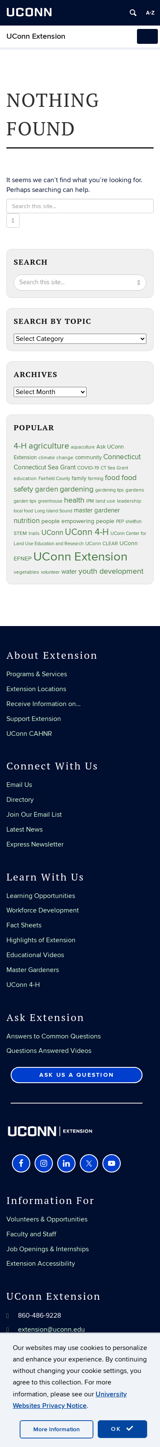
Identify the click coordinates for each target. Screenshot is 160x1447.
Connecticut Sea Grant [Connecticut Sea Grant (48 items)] (45, 467)
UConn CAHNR (29, 733)
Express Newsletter (35, 844)
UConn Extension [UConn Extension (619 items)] (80, 556)
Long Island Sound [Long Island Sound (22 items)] (53, 511)
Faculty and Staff (31, 1234)
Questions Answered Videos (48, 1051)
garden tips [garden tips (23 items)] (25, 501)
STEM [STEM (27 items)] (20, 533)
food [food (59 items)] (112, 478)
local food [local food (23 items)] (23, 511)
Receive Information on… (43, 704)
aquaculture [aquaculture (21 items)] (83, 447)
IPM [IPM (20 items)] (90, 501)
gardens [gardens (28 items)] (134, 490)
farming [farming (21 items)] (95, 478)
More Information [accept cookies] (56, 1429)
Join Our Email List (34, 814)
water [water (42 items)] (69, 571)
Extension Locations (36, 689)
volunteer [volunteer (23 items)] (50, 572)
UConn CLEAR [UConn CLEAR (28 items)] (101, 543)
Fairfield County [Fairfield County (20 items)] (54, 478)
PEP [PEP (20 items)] (120, 521)
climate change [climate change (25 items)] (55, 457)
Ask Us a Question (76, 1074)
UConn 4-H (23, 985)
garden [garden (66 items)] (46, 489)
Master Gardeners (32, 970)
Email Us (19, 785)
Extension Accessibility (40, 1263)
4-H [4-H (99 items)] (20, 446)
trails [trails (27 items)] (34, 533)
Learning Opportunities (40, 896)
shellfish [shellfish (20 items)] (133, 521)
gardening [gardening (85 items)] (76, 489)
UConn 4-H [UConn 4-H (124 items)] (87, 532)
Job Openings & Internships (47, 1249)
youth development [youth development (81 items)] (111, 571)
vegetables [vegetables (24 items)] (26, 572)
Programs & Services (36, 674)
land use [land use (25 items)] (105, 501)
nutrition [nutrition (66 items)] (27, 520)
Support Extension (33, 719)
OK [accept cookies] (122, 1429)
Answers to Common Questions (53, 1036)
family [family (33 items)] (79, 478)
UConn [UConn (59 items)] (52, 533)
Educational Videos (35, 955)
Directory (20, 799)
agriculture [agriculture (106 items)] (49, 446)
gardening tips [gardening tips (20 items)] (109, 490)
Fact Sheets (23, 925)
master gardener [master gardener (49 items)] (97, 510)
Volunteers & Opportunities (46, 1219)
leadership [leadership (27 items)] (129, 501)
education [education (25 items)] (25, 478)
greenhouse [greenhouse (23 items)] (50, 501)
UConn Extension (35, 36)
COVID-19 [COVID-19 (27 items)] (88, 468)
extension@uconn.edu (51, 1329)
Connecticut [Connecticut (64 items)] (122, 457)
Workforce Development (42, 910)
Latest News (24, 829)
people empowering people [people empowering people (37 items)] (77, 521)
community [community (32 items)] (88, 457)
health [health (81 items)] (74, 500)
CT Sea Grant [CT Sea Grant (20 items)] (114, 468)
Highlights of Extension (41, 940)
